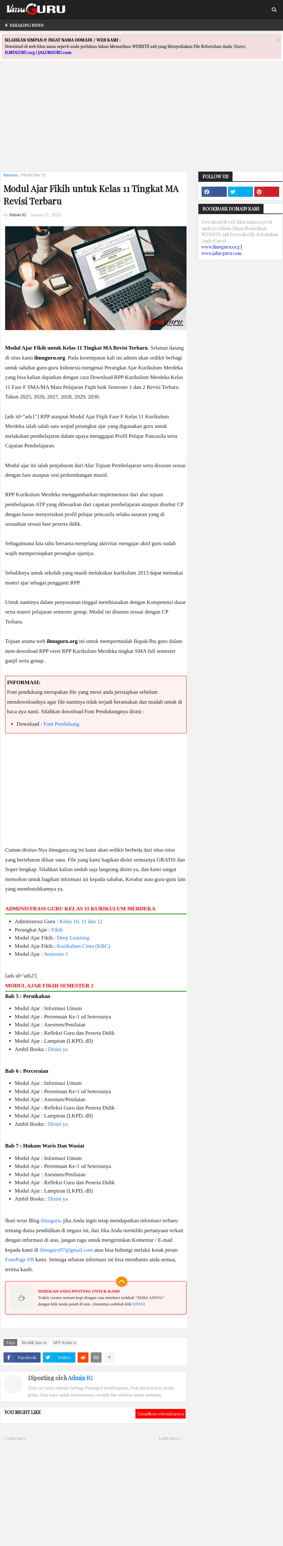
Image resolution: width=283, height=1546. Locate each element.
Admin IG (80, 1378)
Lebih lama (168, 1438)
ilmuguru (50, 1220)
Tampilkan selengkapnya (160, 1413)
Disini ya (58, 1049)
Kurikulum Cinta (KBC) (83, 946)
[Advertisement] (141, 121)
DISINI (139, 1304)
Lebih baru (15, 1438)
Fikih (57, 930)
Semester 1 (56, 954)
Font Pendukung (61, 724)
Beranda (11, 175)
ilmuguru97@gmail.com (66, 1250)
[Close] (278, 39)
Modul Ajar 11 (33, 175)
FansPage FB (19, 1259)
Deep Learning (73, 938)
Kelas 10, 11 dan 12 (81, 921)
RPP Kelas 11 (64, 1342)
